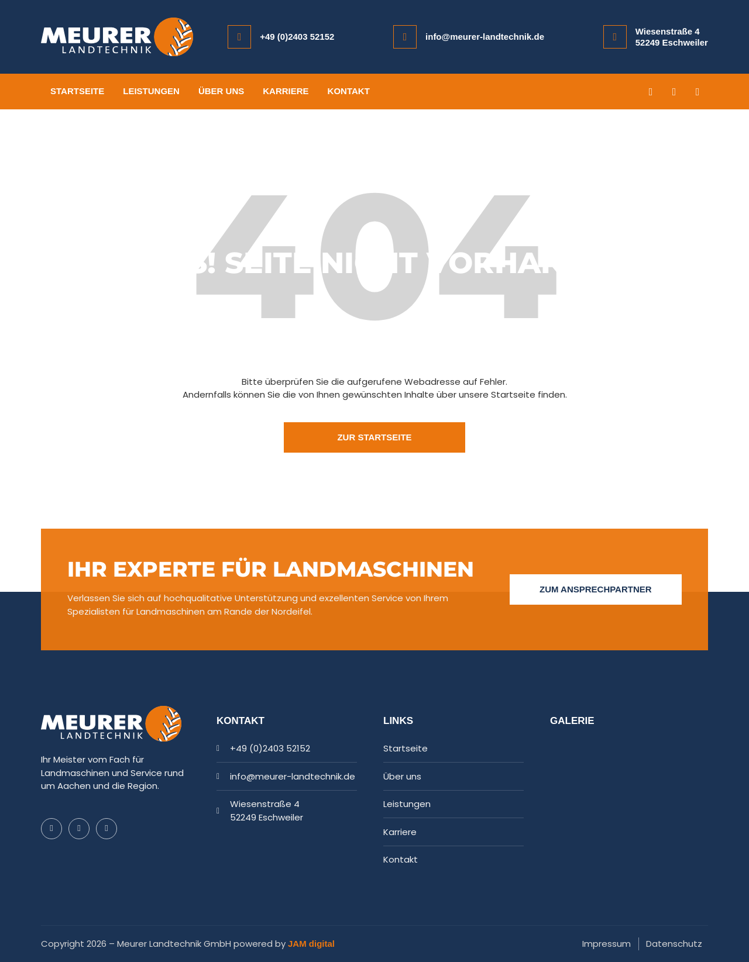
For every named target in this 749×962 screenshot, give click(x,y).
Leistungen (151, 91)
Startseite (77, 91)
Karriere (285, 91)
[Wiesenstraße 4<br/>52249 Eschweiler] (615, 37)
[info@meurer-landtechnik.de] (405, 37)
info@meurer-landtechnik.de (484, 37)
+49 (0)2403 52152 (297, 37)
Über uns (221, 91)
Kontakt (349, 91)
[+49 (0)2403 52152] (239, 37)
